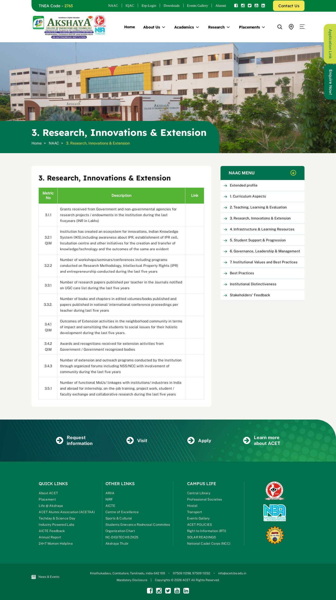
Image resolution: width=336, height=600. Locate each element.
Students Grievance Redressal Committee (137, 524)
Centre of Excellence (122, 512)
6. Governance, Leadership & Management (265, 251)
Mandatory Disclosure (132, 580)
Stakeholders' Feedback (250, 295)
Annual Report (50, 537)
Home (129, 27)
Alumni (220, 5)
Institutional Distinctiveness (253, 284)
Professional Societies (204, 499)
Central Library (198, 493)
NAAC (113, 5)
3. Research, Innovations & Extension (260, 218)
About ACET (48, 493)
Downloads (171, 5)
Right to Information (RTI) (206, 531)
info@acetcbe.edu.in (232, 573)
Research (216, 27)
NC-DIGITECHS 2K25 (122, 537)
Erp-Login (149, 5)
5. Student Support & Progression (258, 240)
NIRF (109, 499)
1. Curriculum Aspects (248, 196)
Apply (199, 440)
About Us (151, 27)
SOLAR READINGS (201, 537)
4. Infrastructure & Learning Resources (262, 229)
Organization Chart (120, 531)
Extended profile (244, 185)
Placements (249, 27)
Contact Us (288, 5)
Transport (194, 512)
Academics (184, 27)
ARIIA (110, 493)
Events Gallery (197, 5)
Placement (47, 499)
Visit (136, 440)
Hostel (192, 506)
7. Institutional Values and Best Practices (264, 262)
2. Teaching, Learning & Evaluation (258, 207)
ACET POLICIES (199, 524)
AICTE (110, 506)
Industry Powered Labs (56, 524)
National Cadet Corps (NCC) (209, 543)
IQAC (130, 5)
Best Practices (242, 273)
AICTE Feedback (52, 531)
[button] (302, 27)
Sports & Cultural (118, 518)
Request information (74, 440)
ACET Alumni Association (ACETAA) (67, 512)
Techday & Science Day (57, 518)
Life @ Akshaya (51, 506)
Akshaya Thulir (117, 543)
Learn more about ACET (261, 440)
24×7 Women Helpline (56, 543)
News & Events (46, 577)
